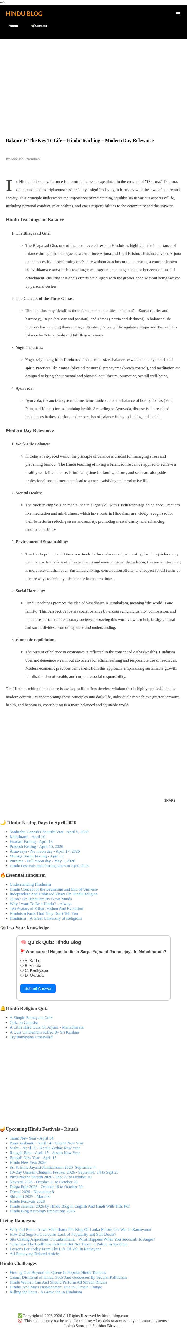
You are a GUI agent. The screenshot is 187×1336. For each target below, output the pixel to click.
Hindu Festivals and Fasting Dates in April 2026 (49, 866)
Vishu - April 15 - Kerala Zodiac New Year (45, 1148)
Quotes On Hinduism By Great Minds (41, 899)
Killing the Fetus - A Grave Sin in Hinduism (46, 1292)
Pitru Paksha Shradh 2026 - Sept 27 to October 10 (50, 1177)
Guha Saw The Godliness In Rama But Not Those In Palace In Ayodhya (68, 1244)
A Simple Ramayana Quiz (31, 1017)
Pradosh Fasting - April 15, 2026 (36, 846)
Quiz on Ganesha (24, 1022)
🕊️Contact (36, 26)
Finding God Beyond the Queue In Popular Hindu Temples (58, 1272)
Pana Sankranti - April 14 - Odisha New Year (46, 1143)
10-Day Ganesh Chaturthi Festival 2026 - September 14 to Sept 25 (64, 1172)
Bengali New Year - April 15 (33, 1157)
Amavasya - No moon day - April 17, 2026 (45, 851)
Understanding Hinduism (30, 884)
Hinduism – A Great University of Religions (46, 918)
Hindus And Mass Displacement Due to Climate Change (56, 1287)
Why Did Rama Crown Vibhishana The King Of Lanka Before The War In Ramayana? (80, 1229)
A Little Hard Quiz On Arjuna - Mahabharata (46, 1027)
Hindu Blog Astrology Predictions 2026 (42, 1211)
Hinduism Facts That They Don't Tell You (44, 913)
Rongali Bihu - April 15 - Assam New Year (45, 1153)
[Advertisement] (93, 78)
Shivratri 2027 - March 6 (30, 1196)
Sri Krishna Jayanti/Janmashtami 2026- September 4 (53, 1167)
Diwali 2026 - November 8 (32, 1191)
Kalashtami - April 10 (27, 836)
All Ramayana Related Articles (35, 1254)
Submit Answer (38, 988)
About (10, 26)
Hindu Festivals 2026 (27, 1201)
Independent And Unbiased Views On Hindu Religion (54, 894)
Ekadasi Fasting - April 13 (31, 841)
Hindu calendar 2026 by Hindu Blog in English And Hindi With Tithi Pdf (70, 1206)
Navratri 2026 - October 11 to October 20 (44, 1182)
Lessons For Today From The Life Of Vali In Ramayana (55, 1249)
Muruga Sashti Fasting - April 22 (37, 856)
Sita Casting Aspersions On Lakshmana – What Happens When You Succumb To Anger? (82, 1239)
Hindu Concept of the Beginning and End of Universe (54, 889)
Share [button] (169, 800)
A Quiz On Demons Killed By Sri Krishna (44, 1032)
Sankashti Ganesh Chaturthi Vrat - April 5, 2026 (49, 832)
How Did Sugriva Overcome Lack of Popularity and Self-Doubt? (63, 1234)
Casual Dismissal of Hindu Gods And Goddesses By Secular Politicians (68, 1277)
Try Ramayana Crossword (31, 1037)
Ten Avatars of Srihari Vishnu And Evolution (46, 908)
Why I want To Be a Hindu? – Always (41, 903)
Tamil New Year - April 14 (31, 1138)
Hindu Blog (24, 13)
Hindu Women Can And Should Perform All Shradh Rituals (58, 1282)
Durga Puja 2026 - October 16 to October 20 (46, 1187)
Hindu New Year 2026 (28, 1162)
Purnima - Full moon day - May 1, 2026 (42, 861)
